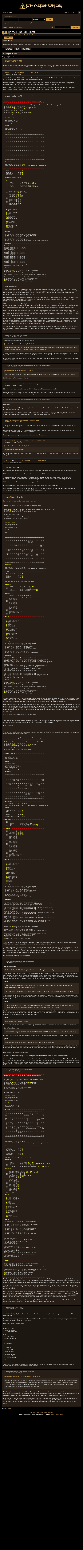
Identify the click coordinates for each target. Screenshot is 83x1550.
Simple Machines (48, 1544)
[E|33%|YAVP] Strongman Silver (18, 527)
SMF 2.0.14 (33, 1544)
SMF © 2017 (40, 1544)
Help (9, 32)
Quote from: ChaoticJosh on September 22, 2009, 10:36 (22, 1508)
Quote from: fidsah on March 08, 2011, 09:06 (18, 401)
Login (25, 32)
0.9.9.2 (7, 72)
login (9, 16)
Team (20, 32)
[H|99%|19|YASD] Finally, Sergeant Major (21, 1167)
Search (14, 32)
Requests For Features (11, 396)
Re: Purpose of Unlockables (26, 1503)
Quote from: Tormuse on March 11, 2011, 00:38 (19, 375)
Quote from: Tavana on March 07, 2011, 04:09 (18, 477)
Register (32, 32)
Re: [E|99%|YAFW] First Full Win (18, 366)
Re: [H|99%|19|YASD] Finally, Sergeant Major (22, 1058)
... (12, 57)
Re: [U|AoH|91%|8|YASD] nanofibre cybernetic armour (24, 451)
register (14, 16)
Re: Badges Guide (17, 60)
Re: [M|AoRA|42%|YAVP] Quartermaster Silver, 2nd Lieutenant (26, 72)
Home (4, 32)
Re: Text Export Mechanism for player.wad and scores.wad (34, 396)
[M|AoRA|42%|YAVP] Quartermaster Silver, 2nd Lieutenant (25, 95)
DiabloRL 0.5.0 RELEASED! (16, 27)
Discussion (8, 60)
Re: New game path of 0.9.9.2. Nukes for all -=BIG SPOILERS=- (29, 472)
